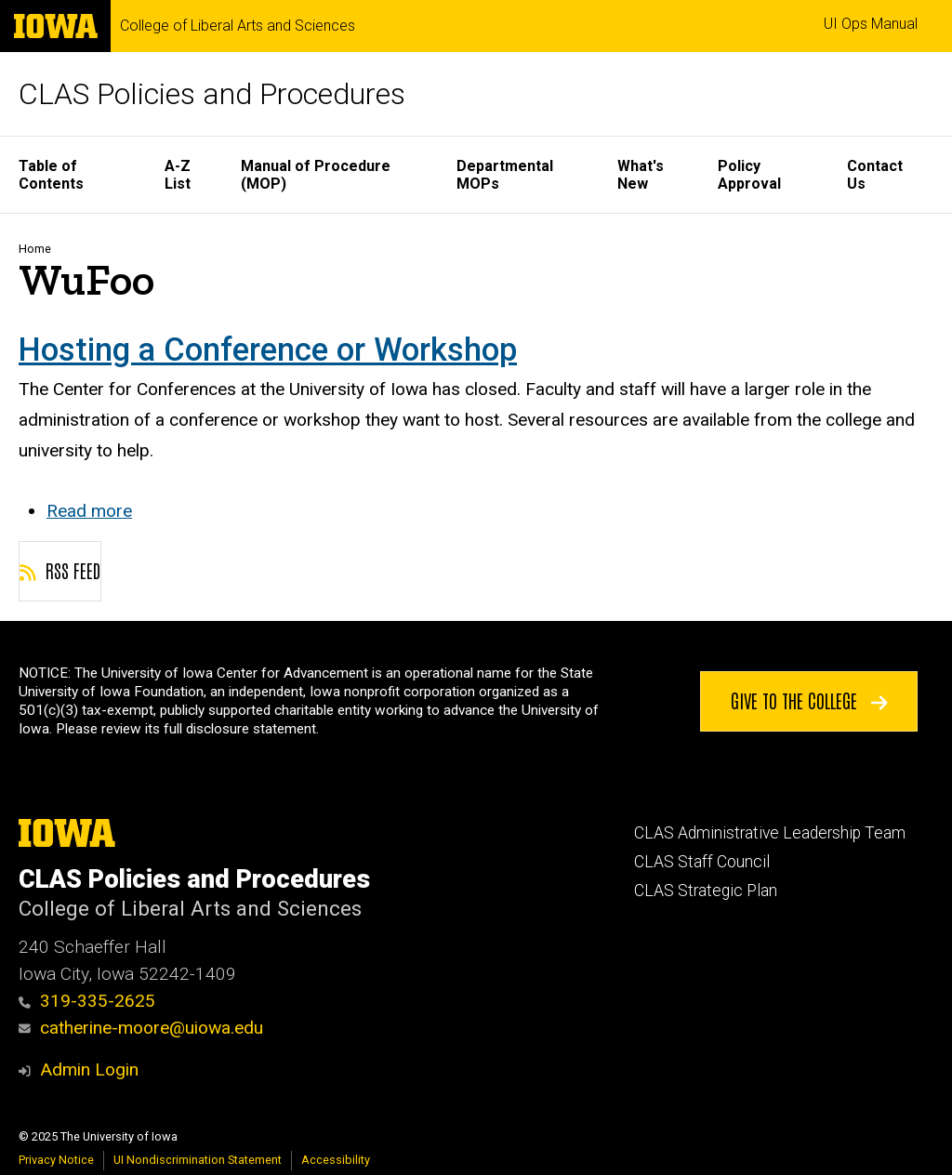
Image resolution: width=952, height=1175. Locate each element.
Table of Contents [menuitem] (51, 174)
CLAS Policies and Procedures (212, 94)
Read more (89, 510)
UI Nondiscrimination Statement (197, 1160)
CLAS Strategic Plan (705, 890)
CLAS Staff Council (702, 861)
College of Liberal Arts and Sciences (237, 26)
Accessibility (335, 1160)
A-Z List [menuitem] (178, 174)
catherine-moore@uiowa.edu (141, 1027)
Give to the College (809, 700)
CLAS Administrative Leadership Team (770, 833)
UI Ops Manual (871, 24)
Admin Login (89, 1069)
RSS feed (60, 570)
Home (35, 249)
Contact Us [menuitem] (875, 174)
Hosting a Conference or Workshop (268, 349)
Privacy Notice (56, 1160)
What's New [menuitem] (640, 174)
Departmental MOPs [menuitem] (504, 174)
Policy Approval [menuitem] (749, 174)
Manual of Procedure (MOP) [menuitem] (315, 174)
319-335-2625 (87, 1000)
